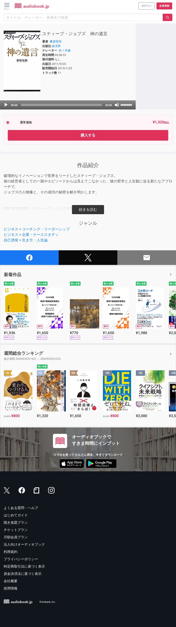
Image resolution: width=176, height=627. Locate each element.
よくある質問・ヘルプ (21, 508)
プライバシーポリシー (21, 559)
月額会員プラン (16, 537)
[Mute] (117, 105)
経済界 (56, 46)
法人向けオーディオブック (24, 544)
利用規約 (10, 552)
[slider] (61, 105)
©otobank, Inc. (47, 601)
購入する (88, 135)
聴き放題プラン (16, 522)
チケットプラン (16, 530)
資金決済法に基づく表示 (22, 574)
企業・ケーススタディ (40, 234)
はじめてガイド (16, 515)
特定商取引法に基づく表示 (24, 566)
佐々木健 (65, 50)
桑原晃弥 (56, 41)
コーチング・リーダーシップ (46, 229)
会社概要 (10, 581)
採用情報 (10, 588)
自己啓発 (11, 240)
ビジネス (11, 229)
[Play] (6, 105)
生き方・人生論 (35, 240)
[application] (68, 104)
